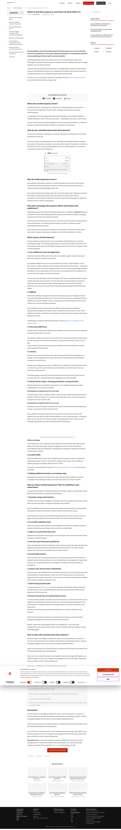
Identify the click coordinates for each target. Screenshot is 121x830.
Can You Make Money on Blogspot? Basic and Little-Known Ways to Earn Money (101, 38)
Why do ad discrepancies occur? (15, 28)
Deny (108, 823)
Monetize (70, 3)
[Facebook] (96, 51)
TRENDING (77, 3)
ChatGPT (48, 99)
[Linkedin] (96, 55)
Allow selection (108, 819)
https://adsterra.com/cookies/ (30, 822)
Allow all (108, 814)
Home (8, 9)
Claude (69, 99)
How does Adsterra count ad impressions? (16, 54)
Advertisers (20, 810)
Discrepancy (31, 757)
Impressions (39, 757)
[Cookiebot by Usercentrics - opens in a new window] (10, 827)
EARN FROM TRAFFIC (88, 3)
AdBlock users (45, 588)
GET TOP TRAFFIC (101, 3)
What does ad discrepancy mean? (15, 19)
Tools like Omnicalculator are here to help (57, 174)
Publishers (47, 757)
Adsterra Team (36, 15)
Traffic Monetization (17, 9)
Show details (81, 827)
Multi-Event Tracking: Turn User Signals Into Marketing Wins (102, 31)
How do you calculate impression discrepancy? (15, 24)
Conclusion (12, 58)
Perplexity (59, 99)
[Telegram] (108, 55)
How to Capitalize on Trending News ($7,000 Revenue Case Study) (101, 25)
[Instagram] (108, 51)
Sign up (55, 746)
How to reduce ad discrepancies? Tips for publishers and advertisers (15, 43)
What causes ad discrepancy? (16, 39)
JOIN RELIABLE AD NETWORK (57, 751)
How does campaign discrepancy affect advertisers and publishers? (16, 34)
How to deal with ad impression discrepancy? (15, 49)
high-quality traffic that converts (64, 468)
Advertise (62, 3)
